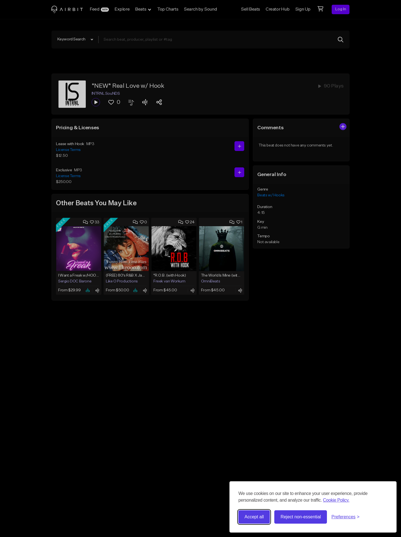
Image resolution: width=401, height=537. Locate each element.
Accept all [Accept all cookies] (254, 516)
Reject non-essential (300, 516)
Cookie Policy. (336, 500)
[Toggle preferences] (345, 516)
